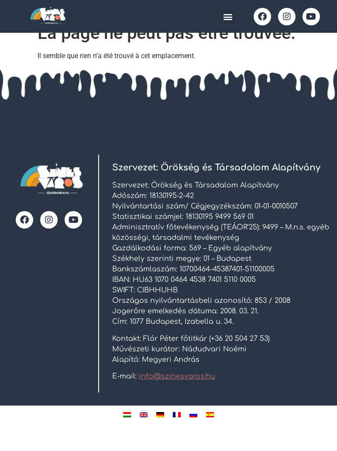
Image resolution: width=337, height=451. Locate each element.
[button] (228, 16)
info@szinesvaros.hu (177, 390)
